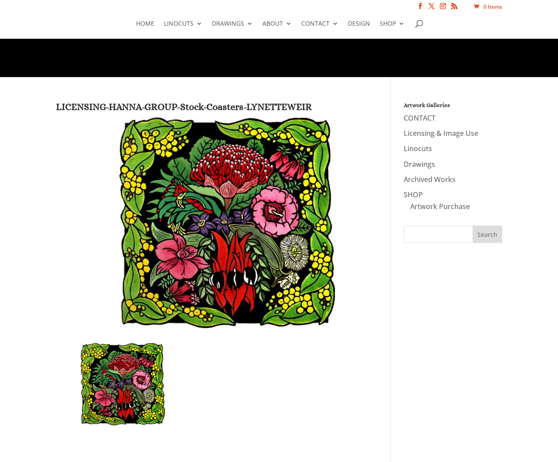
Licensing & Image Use (441, 133)
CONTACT (315, 23)
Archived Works (430, 179)
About (272, 23)
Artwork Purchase (440, 206)
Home (145, 23)
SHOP (388, 23)
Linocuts (179, 23)
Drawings (228, 23)
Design (359, 23)
